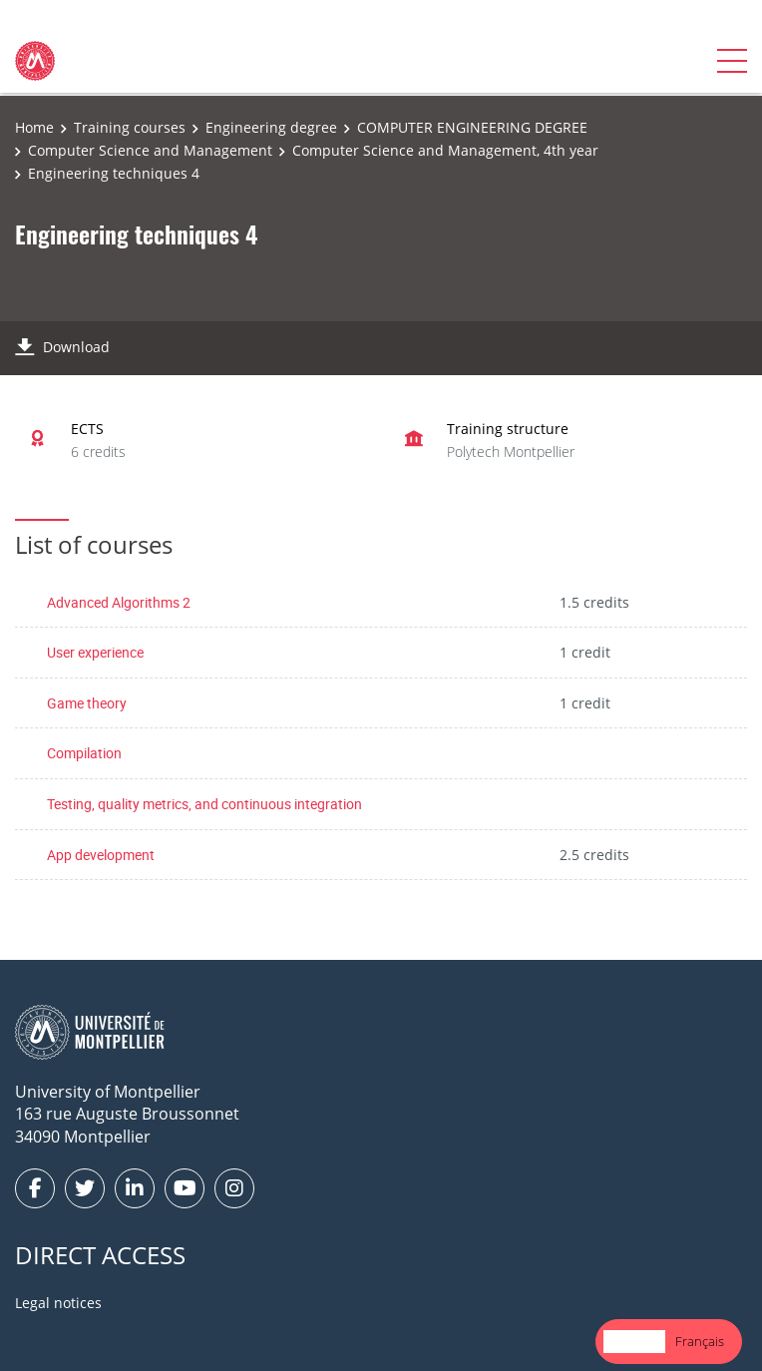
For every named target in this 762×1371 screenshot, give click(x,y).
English (634, 1341)
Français (699, 1341)
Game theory (87, 702)
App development (101, 854)
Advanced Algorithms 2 (118, 602)
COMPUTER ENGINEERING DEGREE (472, 127)
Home (34, 127)
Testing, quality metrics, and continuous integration (204, 803)
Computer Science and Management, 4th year (445, 150)
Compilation (84, 752)
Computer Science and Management (150, 150)
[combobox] (634, 1341)
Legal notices (58, 1302)
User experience (95, 652)
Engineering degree (271, 127)
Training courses (130, 127)
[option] (699, 1341)
